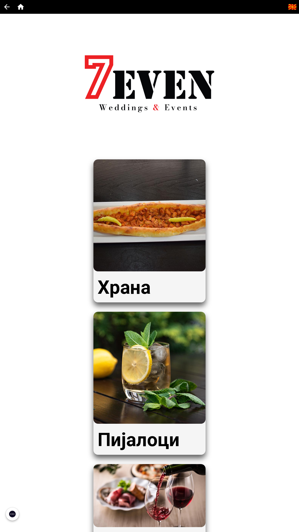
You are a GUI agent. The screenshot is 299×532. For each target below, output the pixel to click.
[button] (12, 514)
